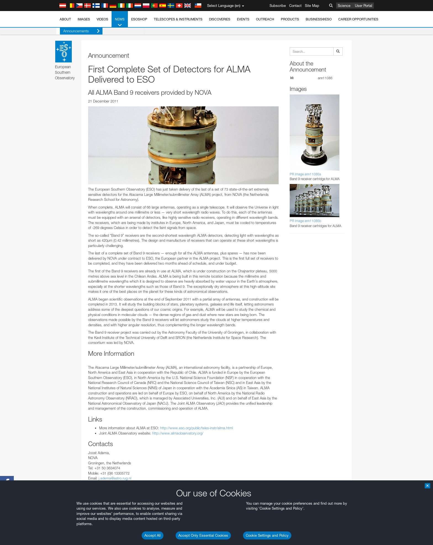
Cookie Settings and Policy (267, 535)
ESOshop (139, 19)
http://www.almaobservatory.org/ (177, 433)
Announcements (78, 31)
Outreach (265, 19)
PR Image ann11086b (305, 221)
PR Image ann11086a (305, 174)
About (65, 19)
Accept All (152, 535)
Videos (102, 19)
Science (344, 5)
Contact (295, 5)
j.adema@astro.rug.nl (115, 478)
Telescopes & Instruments (178, 19)
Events (243, 19)
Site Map (312, 5)
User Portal (363, 5)
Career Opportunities (358, 19)
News (120, 22)
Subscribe (278, 5)
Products (290, 19)
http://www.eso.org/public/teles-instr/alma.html (196, 428)
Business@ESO (319, 19)
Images (84, 19)
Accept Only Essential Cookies (203, 535)
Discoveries (219, 19)
